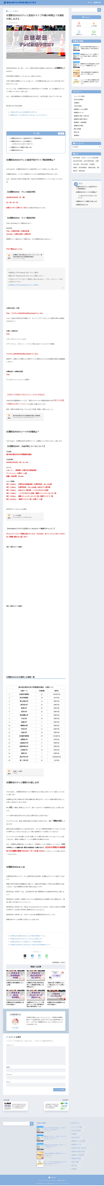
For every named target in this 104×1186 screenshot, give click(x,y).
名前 (8, 1068)
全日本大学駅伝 (79, 99)
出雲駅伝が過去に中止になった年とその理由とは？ (26, 939)
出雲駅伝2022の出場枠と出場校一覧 (22, 144)
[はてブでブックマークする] (39, 957)
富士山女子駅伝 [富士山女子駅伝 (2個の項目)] (84, 165)
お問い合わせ (61, 1181)
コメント (10, 1046)
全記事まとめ (79, 32)
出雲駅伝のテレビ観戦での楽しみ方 (21, 147)
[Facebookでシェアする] (32, 957)
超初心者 (79, 24)
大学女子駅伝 (78, 106)
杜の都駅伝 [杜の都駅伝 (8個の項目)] (92, 165)
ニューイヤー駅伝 (79, 96)
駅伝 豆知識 (77, 129)
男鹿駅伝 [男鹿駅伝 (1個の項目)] (75, 168)
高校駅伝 (77, 136)
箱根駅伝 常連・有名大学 (82, 116)
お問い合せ (94, 32)
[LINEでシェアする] (46, 957)
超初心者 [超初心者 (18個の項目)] (75, 171)
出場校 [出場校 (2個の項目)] (97, 161)
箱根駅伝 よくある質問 (81, 109)
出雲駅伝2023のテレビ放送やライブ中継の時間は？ (26, 942)
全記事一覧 (97, 2)
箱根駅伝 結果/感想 (80, 123)
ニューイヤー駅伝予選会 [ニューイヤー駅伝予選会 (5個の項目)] (92, 158)
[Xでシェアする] (25, 957)
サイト (8, 1082)
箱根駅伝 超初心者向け (81, 119)
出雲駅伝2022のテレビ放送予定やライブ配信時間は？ (26, 138)
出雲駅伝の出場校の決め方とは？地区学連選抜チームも (27, 936)
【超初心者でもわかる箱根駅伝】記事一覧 (23, 112)
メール (9, 1075)
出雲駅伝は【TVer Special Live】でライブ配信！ (23, 285)
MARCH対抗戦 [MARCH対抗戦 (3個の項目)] (76, 158)
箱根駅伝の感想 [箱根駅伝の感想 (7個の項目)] (91, 168)
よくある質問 (94, 24)
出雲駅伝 (62, 963)
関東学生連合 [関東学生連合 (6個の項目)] (82, 171)
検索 (99, 10)
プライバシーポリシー (50, 1181)
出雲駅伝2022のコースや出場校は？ (21, 141)
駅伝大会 (77, 133)
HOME (52, 1178)
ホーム (90, 2)
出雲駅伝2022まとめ (16, 150)
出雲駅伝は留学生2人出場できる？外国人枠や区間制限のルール (30, 945)
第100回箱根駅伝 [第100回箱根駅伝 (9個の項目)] (83, 168)
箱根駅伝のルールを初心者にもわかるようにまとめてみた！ (29, 115)
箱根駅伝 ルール (79, 113)
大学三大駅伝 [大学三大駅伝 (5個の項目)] (76, 165)
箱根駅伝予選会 (79, 126)
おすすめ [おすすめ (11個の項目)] (84, 158)
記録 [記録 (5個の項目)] (98, 168)
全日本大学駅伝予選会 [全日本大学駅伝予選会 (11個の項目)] (89, 161)
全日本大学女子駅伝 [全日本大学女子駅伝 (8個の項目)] (77, 161)
